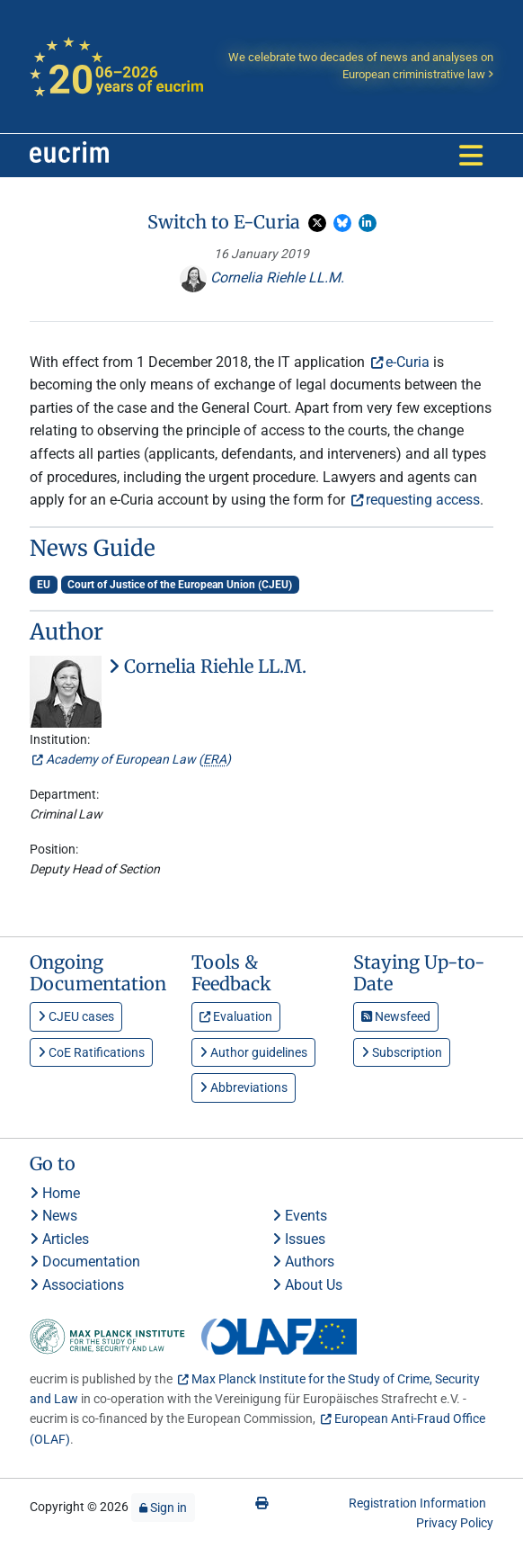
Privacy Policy (454, 1523)
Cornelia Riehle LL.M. (262, 277)
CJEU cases (76, 1016)
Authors (303, 1261)
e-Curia (408, 362)
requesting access (423, 499)
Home (55, 1193)
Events (299, 1215)
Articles (59, 1239)
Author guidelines (253, 1052)
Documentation (85, 1261)
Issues (298, 1239)
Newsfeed (395, 1016)
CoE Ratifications (91, 1052)
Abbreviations (243, 1087)
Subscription (401, 1052)
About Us (307, 1284)
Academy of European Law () (138, 759)
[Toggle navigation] (470, 155)
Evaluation (235, 1016)
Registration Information (417, 1503)
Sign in (163, 1507)
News (53, 1215)
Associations (77, 1284)
